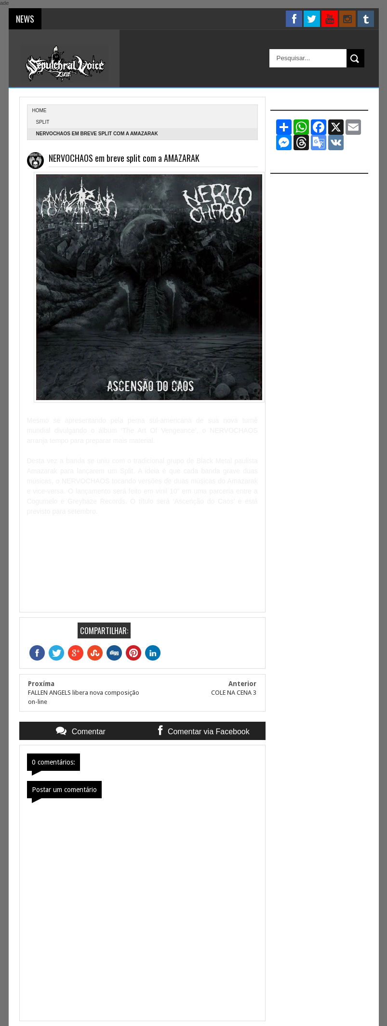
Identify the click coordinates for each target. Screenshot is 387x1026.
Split (43, 122)
